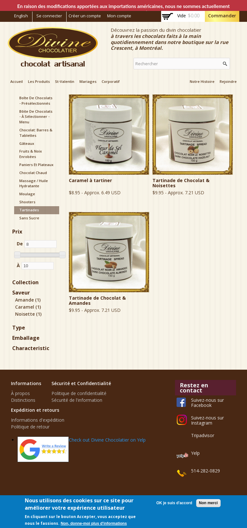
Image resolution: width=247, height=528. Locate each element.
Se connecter (49, 16)
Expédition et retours (35, 410)
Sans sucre (29, 218)
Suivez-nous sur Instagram (207, 420)
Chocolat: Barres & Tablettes (35, 133)
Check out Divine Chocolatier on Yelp (107, 440)
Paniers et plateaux (36, 164)
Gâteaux (26, 143)
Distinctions (23, 400)
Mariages (87, 81)
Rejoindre (228, 81)
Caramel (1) (28, 307)
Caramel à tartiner (90, 180)
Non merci (208, 503)
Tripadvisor (202, 435)
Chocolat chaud (33, 172)
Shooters (27, 201)
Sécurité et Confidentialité (81, 383)
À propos (20, 393)
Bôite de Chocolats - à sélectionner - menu (35, 117)
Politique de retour (30, 427)
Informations (26, 383)
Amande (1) (28, 300)
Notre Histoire (202, 81)
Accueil (16, 81)
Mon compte (119, 16)
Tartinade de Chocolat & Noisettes (180, 183)
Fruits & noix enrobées (30, 154)
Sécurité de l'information (76, 400)
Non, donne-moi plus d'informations (94, 523)
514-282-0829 (205, 471)
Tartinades (29, 209)
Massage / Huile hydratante (33, 183)
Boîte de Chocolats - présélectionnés (35, 100)
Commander (222, 16)
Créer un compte (85, 16)
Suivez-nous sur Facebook (207, 402)
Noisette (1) (28, 314)
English (21, 16)
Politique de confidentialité (78, 393)
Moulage (27, 193)
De (20, 244)
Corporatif (111, 81)
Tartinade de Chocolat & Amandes (97, 300)
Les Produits (39, 81)
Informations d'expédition (37, 420)
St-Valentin (64, 81)
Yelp (195, 453)
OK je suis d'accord (174, 503)
